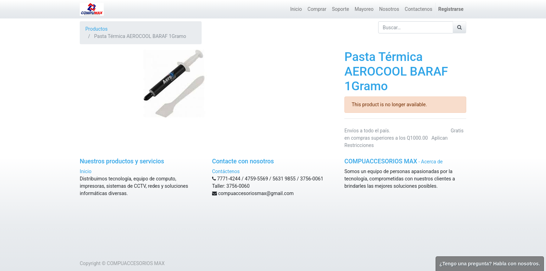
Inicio (86, 171)
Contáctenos (226, 171)
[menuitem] (296, 9)
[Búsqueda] (459, 27)
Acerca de (432, 161)
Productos (96, 29)
